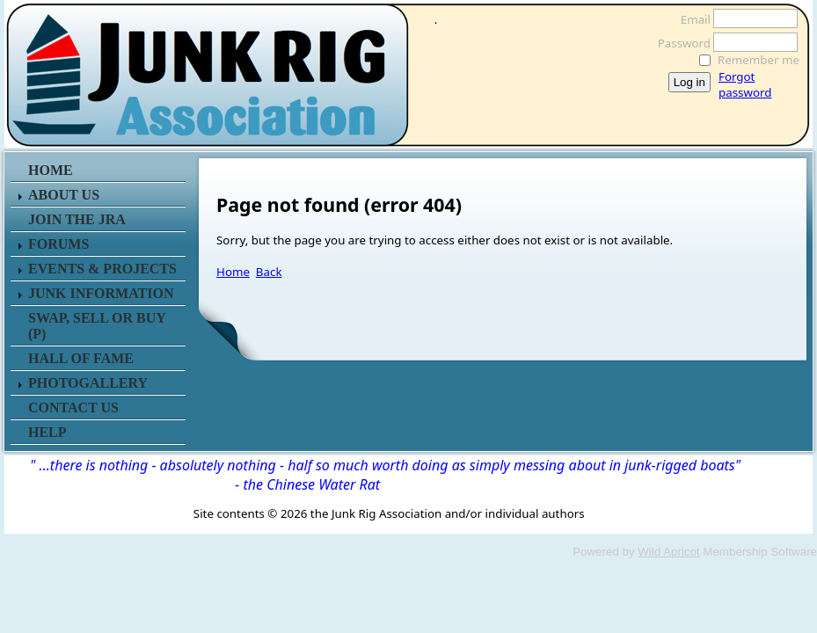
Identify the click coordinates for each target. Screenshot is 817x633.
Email (691, 19)
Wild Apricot (668, 551)
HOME (50, 170)
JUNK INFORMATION (100, 293)
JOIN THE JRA (77, 219)
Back (269, 272)
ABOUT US (63, 194)
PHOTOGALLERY (88, 382)
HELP (47, 432)
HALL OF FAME (81, 358)
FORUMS (58, 243)
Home (233, 272)
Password (679, 43)
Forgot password (745, 84)
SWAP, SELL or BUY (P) (96, 325)
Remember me (758, 60)
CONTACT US (73, 407)
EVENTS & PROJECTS (102, 268)
